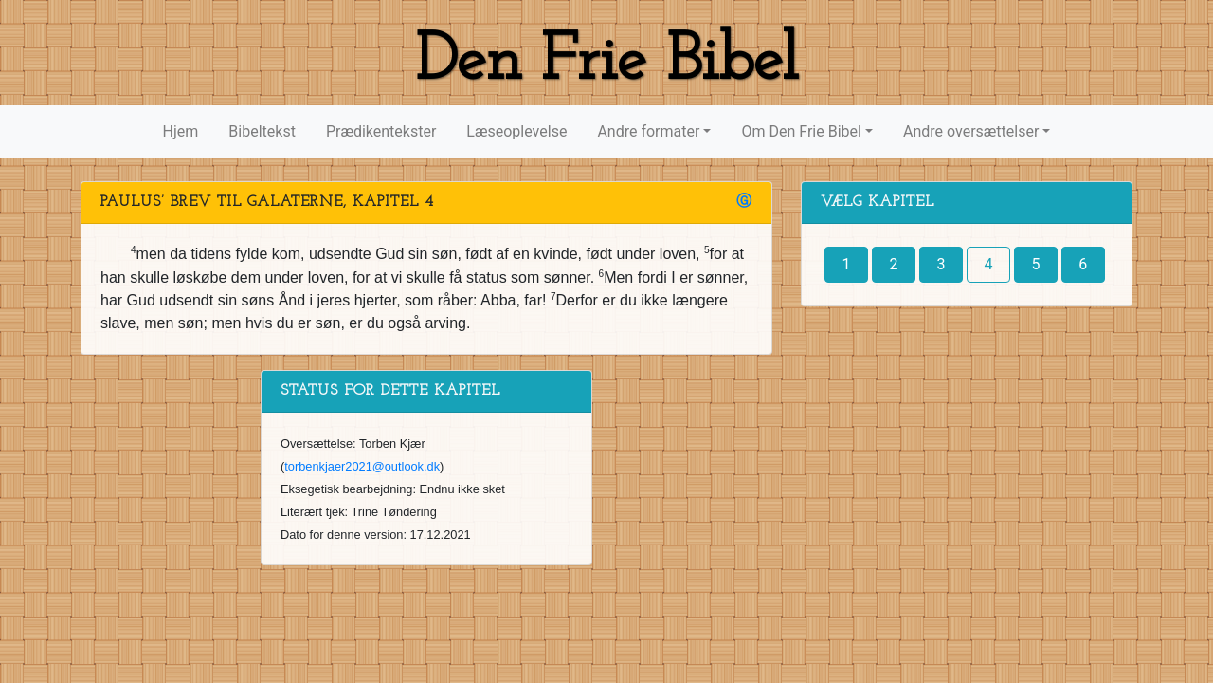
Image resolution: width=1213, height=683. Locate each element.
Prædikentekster (381, 131)
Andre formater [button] (648, 131)
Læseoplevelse (516, 131)
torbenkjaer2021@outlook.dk (362, 466)
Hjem (181, 131)
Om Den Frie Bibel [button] (800, 131)
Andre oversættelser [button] (971, 131)
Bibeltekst (262, 131)
